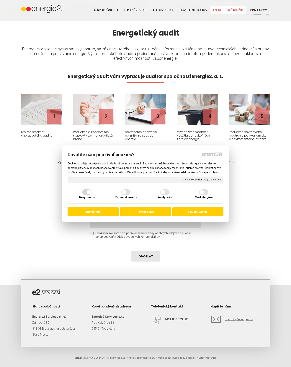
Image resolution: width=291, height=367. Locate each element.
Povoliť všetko (198, 211)
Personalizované (126, 197)
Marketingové (204, 197)
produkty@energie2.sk (238, 319)
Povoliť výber (145, 211)
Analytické (165, 197)
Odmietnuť (93, 211)
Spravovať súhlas (207, 358)
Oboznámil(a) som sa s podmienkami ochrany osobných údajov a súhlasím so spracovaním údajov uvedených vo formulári (143, 234)
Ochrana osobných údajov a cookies (202, 179)
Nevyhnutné (87, 197)
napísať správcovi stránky (142, 358)
